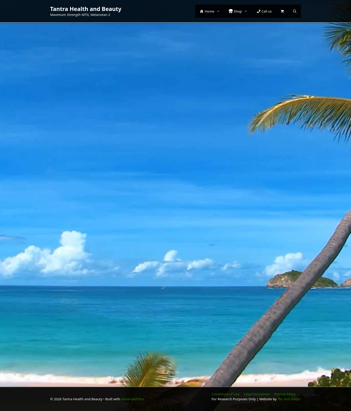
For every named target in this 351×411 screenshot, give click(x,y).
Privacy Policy (284, 394)
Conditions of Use (225, 394)
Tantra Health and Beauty (85, 9)
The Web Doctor (289, 399)
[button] (295, 11)
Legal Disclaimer (257, 394)
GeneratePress (132, 399)
